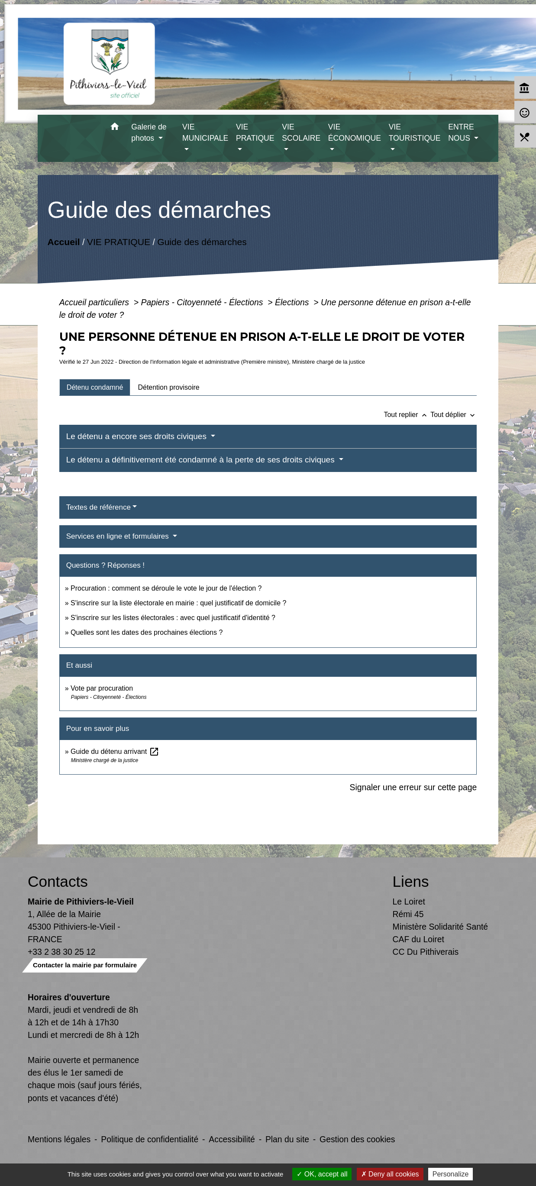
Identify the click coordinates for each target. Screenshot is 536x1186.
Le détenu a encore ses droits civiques (137, 436)
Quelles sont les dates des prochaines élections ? (147, 632)
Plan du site (287, 1139)
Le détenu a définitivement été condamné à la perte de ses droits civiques (201, 459)
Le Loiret (409, 901)
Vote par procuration (102, 688)
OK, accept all (322, 1174)
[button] (114, 128)
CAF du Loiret (418, 939)
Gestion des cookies (357, 1139)
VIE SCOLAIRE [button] (301, 132)
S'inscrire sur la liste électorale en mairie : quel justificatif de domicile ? (178, 603)
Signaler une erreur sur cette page (413, 787)
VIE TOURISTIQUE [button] (415, 132)
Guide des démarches (202, 242)
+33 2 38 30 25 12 (62, 952)
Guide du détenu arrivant (115, 751)
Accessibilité (232, 1139)
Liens (411, 881)
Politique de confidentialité (149, 1139)
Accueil (63, 242)
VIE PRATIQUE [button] (255, 132)
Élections (293, 302)
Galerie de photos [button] (148, 132)
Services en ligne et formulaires (118, 536)
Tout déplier (453, 414)
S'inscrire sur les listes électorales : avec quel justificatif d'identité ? (173, 617)
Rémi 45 (408, 914)
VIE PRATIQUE (118, 242)
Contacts (58, 881)
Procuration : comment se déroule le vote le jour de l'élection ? (166, 588)
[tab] (95, 387)
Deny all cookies (390, 1174)
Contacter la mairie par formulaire (85, 965)
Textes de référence (98, 507)
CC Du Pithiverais (426, 952)
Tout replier (407, 414)
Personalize (451, 1174)
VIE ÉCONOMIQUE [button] (354, 132)
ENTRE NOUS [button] (461, 132)
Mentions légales (59, 1139)
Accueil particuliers (95, 302)
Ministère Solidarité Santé (440, 926)
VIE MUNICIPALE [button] (205, 132)
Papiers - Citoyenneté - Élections (203, 302)
